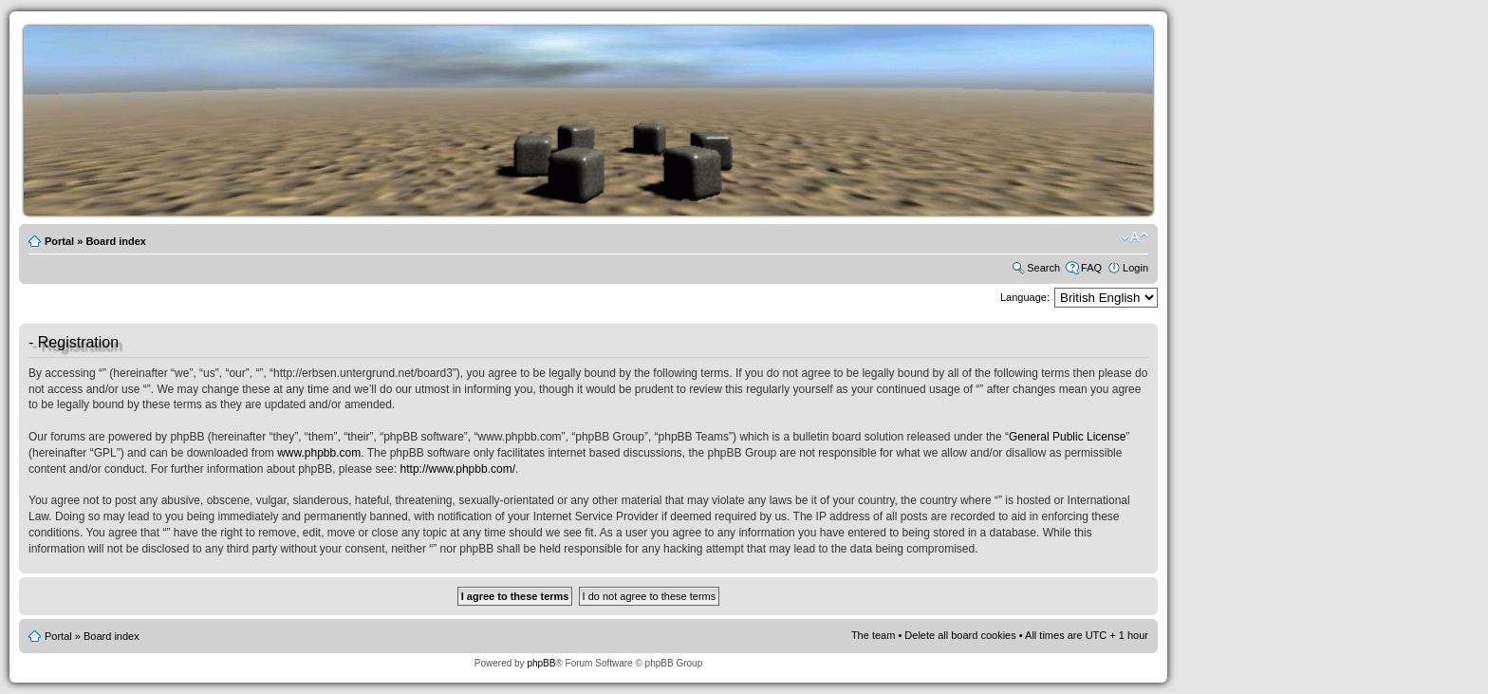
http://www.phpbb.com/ (457, 469)
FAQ (1091, 267)
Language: (1025, 297)
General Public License (1067, 436)
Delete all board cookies (959, 635)
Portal (59, 241)
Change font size (1134, 237)
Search (1043, 267)
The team (873, 635)
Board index (115, 241)
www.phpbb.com (319, 453)
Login (1135, 267)
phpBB (541, 663)
